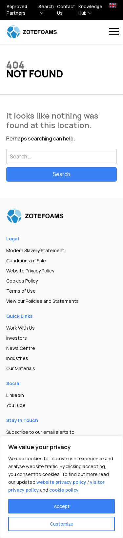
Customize (61, 524)
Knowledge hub (90, 10)
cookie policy (64, 490)
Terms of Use (21, 291)
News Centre (20, 348)
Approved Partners (17, 10)
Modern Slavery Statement (35, 250)
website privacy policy (61, 482)
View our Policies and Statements (42, 301)
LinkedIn (15, 395)
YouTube (16, 405)
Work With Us (20, 328)
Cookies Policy (22, 281)
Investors (16, 338)
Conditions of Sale (26, 260)
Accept (62, 506)
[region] (61, 487)
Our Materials (20, 368)
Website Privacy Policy (30, 271)
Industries (17, 358)
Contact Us (66, 10)
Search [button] (46, 6)
